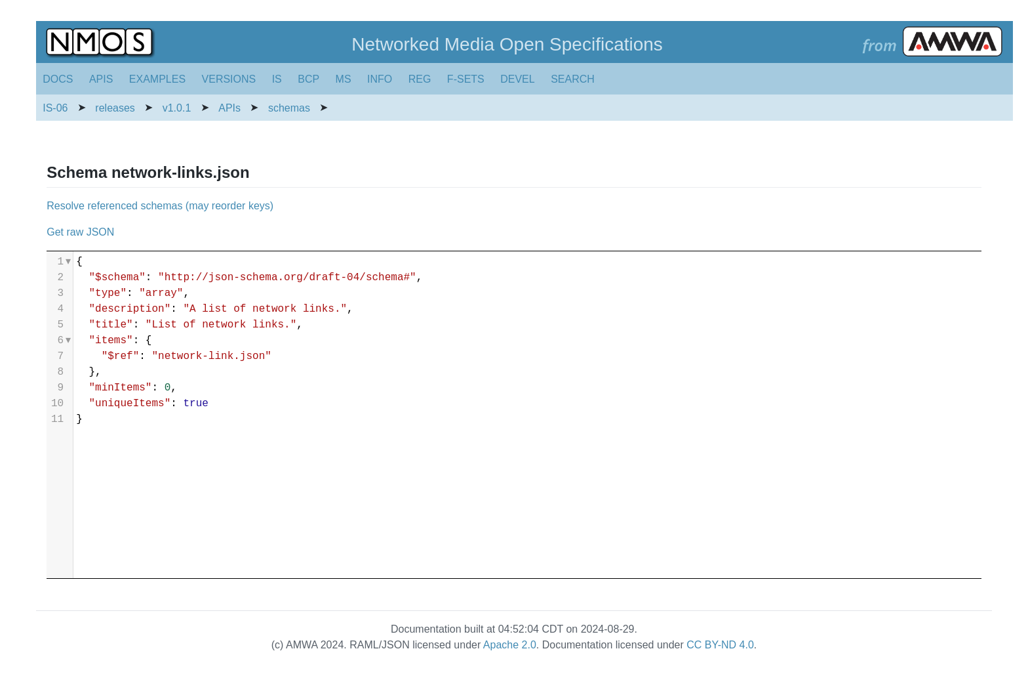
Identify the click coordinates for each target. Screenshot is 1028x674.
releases (114, 108)
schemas (289, 108)
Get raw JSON (80, 232)
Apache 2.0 (509, 644)
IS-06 (55, 108)
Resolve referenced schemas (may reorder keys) (160, 205)
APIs (229, 108)
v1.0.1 (177, 108)
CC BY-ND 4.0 (720, 644)
